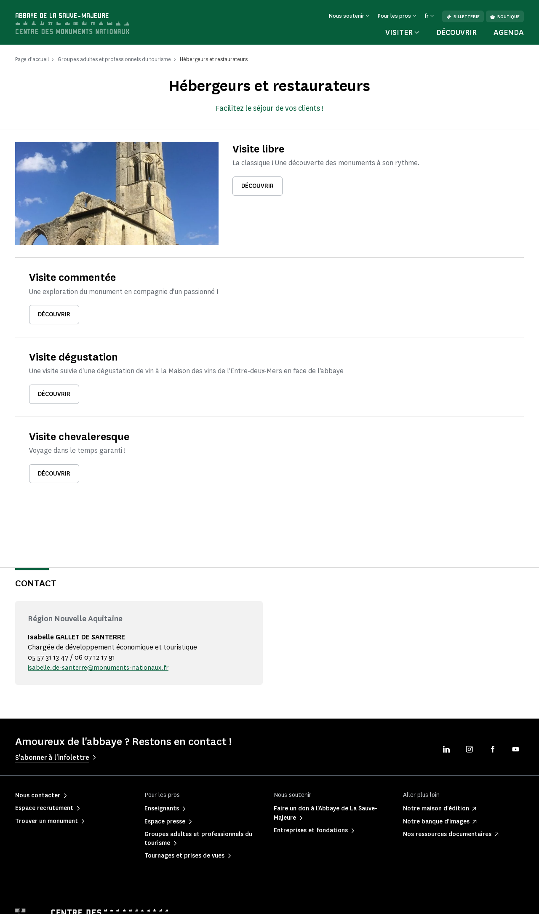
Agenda (509, 32)
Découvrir (456, 32)
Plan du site (333, 901)
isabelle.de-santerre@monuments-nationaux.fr (102, 618)
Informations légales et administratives (204, 901)
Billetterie (463, 16)
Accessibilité (285, 901)
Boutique (505, 16)
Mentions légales (35, 901)
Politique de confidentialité (106, 901)
